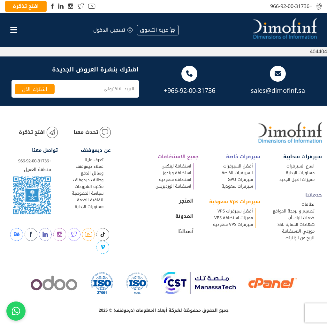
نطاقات (308, 204)
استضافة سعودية (175, 179)
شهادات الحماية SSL (296, 224)
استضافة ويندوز (177, 173)
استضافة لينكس (176, 166)
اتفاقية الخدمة (90, 200)
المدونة (184, 216)
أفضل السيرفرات (238, 166)
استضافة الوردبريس (173, 186)
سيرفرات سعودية (237, 186)
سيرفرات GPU (240, 179)
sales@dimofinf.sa (278, 90)
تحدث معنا (92, 132)
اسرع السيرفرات (300, 166)
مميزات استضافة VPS (233, 218)
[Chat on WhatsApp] (16, 311)
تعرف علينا (94, 160)
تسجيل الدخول (113, 30)
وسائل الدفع (92, 173)
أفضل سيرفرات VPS (235, 211)
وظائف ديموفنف (88, 180)
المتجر (186, 200)
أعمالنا (186, 231)
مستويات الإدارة (300, 173)
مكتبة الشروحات (89, 186)
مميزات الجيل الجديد (297, 179)
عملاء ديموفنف (89, 166)
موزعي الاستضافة (298, 231)
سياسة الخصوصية (87, 193)
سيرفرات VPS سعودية (233, 224)
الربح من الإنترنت (300, 238)
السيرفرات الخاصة (237, 173)
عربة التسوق (158, 30)
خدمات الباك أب (301, 218)
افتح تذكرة (26, 6)
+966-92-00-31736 (291, 6)
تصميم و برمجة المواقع (294, 211)
